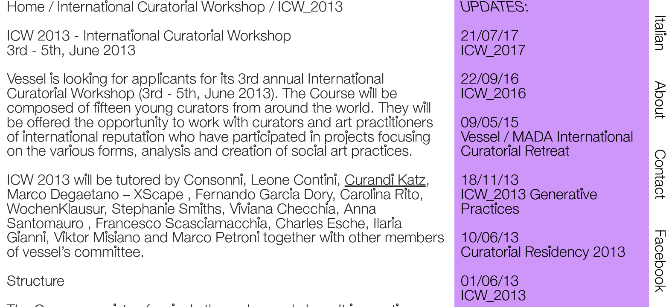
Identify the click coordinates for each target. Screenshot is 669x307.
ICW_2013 (310, 7)
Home (26, 7)
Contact (659, 174)
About (659, 100)
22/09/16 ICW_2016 (493, 86)
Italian (659, 33)
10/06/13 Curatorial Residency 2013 (543, 245)
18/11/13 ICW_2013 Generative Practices (529, 195)
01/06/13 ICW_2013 (493, 289)
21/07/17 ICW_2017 (493, 43)
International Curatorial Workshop (161, 7)
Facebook (659, 260)
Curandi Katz (385, 181)
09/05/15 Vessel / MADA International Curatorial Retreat (547, 137)
